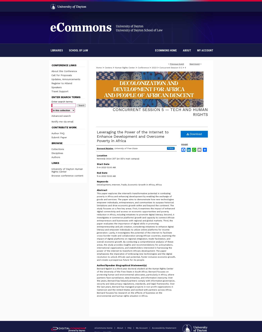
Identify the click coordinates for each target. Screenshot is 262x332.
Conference (144, 68)
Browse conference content (67, 175)
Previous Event (177, 64)
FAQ (130, 328)
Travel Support (59, 91)
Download (194, 134)
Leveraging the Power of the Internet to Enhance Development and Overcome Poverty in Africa (133, 136)
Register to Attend (61, 83)
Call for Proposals (61, 75)
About (120, 328)
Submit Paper (59, 137)
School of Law (78, 50)
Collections (57, 149)
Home (99, 68)
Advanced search (61, 116)
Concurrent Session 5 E (171, 68)
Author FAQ (58, 133)
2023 (154, 68)
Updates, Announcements (65, 79)
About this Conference (64, 71)
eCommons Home (104, 328)
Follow (170, 148)
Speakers (56, 87)
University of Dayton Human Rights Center (67, 170)
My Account (142, 328)
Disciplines (57, 153)
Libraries (57, 50)
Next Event (195, 64)
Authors (55, 157)
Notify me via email (62, 121)
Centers (109, 68)
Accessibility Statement (164, 328)
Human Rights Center (125, 68)
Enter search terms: (62, 101)
